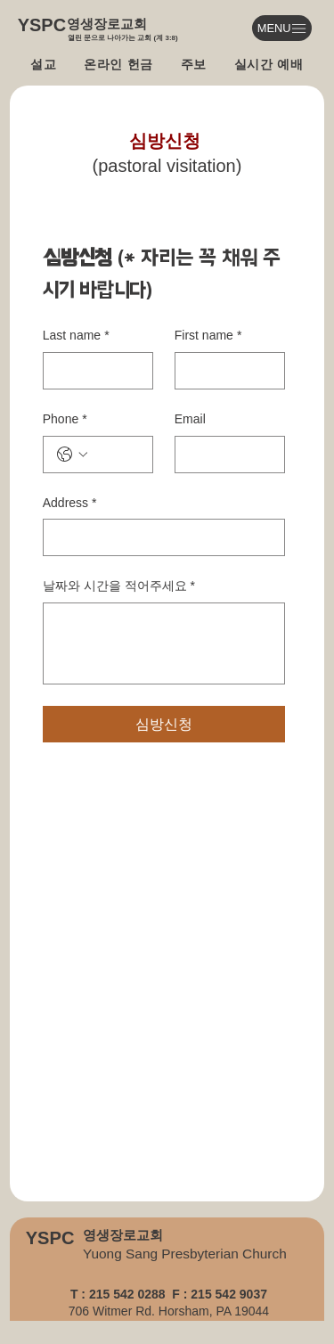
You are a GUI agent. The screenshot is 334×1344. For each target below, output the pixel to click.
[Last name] (93, 371)
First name (208, 336)
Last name (76, 336)
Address (70, 503)
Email (190, 419)
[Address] (158, 537)
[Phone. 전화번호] (116, 454)
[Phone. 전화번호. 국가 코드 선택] (72, 454)
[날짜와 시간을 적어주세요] (164, 643)
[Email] (224, 454)
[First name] (224, 371)
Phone (65, 420)
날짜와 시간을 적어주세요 (119, 586)
